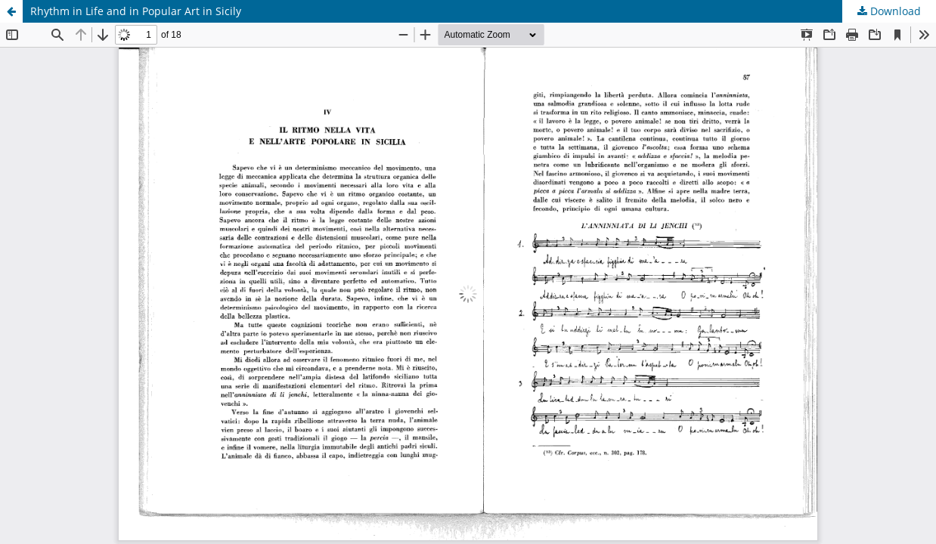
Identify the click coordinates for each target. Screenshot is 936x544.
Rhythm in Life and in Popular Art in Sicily (135, 11)
